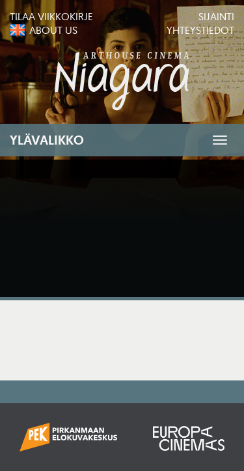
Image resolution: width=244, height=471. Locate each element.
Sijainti (216, 16)
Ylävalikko (47, 140)
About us (53, 29)
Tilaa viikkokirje (51, 16)
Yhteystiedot (200, 29)
